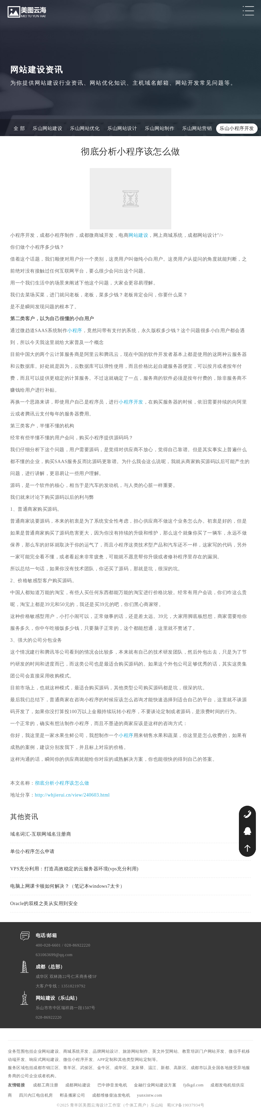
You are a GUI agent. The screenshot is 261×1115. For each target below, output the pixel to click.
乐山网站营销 (197, 128)
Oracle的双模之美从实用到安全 (44, 903)
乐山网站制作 (159, 128)
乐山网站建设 (47, 128)
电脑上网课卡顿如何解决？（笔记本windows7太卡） (67, 886)
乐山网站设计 (122, 128)
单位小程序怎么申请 (32, 851)
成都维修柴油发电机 (111, 1095)
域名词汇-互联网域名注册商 (40, 834)
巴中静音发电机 (112, 1085)
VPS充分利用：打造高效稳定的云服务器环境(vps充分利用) (74, 868)
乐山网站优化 (85, 128)
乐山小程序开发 (237, 128)
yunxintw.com (149, 1095)
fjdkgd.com (193, 1085)
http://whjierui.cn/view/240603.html (72, 795)
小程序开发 (131, 402)
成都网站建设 (78, 1085)
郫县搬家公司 (72, 1095)
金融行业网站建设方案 (155, 1085)
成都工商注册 (45, 1085)
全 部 (19, 128)
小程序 (74, 330)
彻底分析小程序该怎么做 (62, 783)
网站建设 (138, 235)
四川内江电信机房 (36, 1095)
